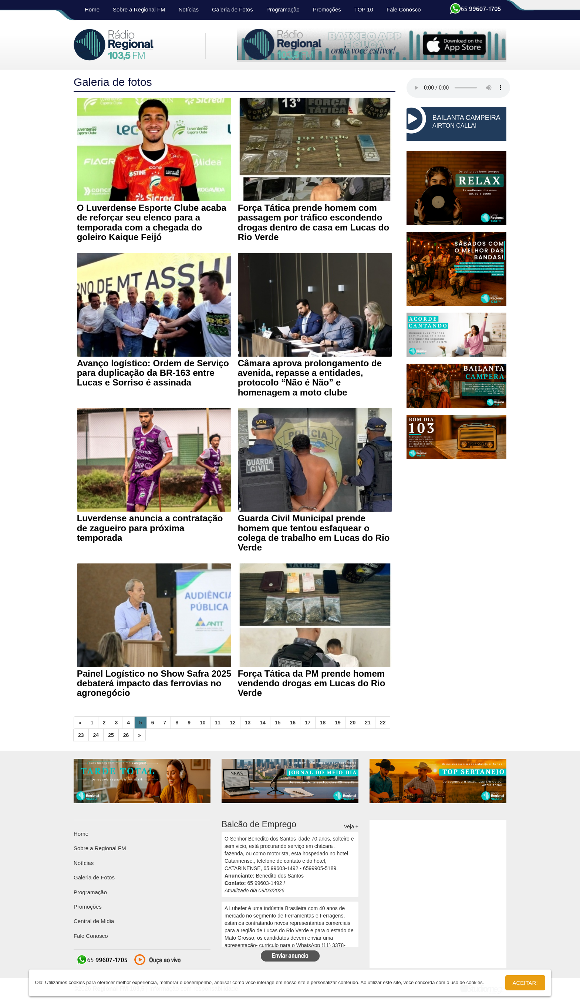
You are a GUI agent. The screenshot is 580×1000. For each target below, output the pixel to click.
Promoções (327, 9)
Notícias (189, 9)
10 (203, 722)
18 (323, 722)
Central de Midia (94, 921)
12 (233, 722)
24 (96, 735)
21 (368, 722)
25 (111, 735)
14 (263, 722)
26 (126, 735)
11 (218, 722)
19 (338, 722)
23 (81, 735)
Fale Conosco (404, 9)
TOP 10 (363, 9)
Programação (283, 9)
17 (308, 722)
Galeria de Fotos (232, 9)
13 (248, 722)
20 (353, 722)
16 (293, 722)
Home (92, 9)
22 (383, 722)
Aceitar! (525, 983)
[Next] (139, 735)
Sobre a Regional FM (139, 9)
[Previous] (80, 722)
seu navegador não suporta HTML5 (458, 88)
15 (278, 722)
